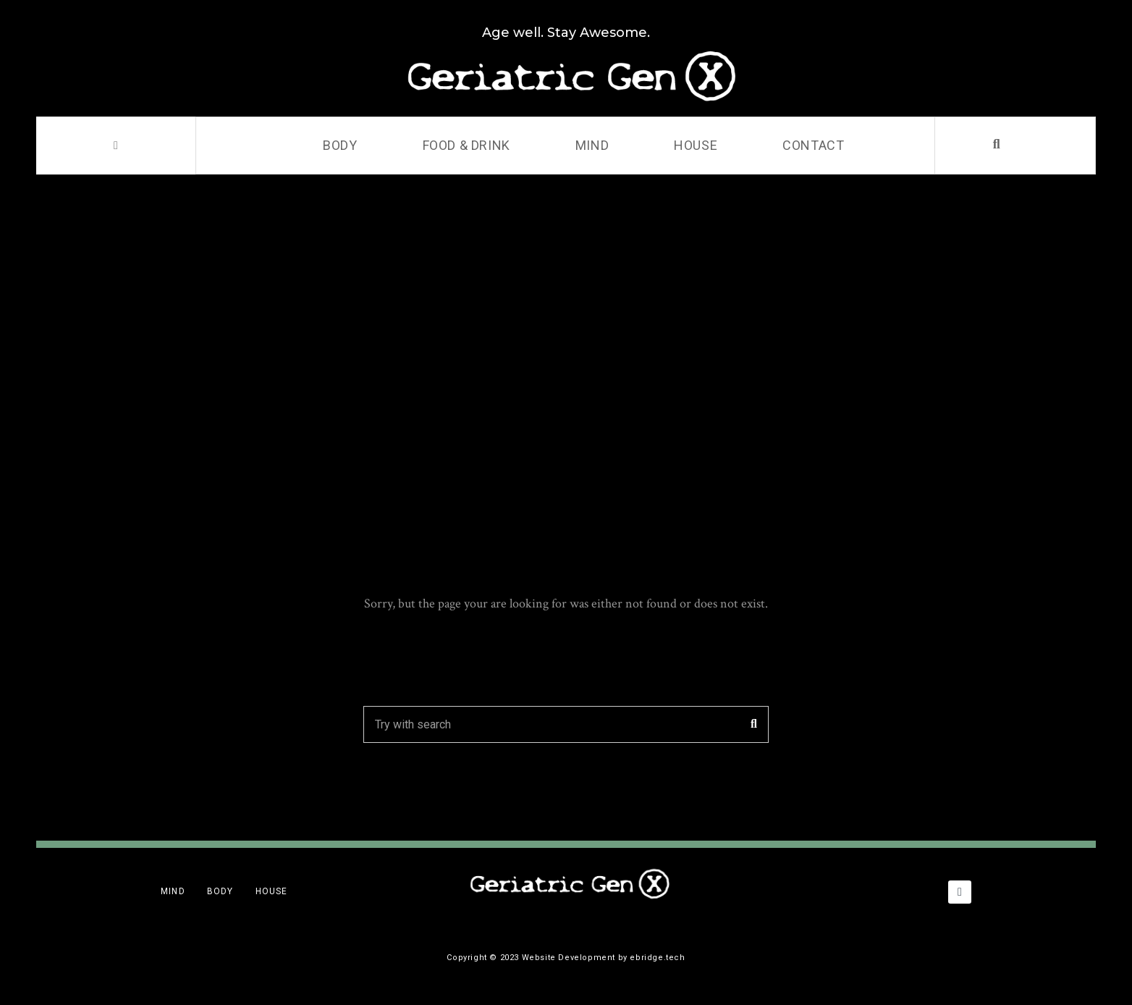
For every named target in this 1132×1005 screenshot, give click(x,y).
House (695, 145)
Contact (813, 145)
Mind (592, 145)
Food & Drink (466, 145)
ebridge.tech (657, 957)
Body (340, 145)
